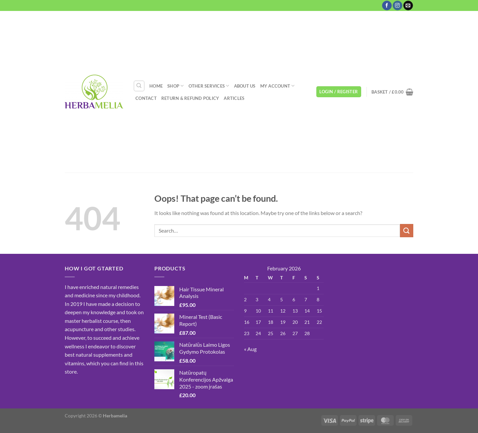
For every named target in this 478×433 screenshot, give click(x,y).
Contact (146, 98)
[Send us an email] (408, 6)
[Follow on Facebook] (387, 6)
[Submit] (406, 230)
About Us (245, 86)
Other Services (209, 86)
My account (277, 86)
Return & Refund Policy (190, 98)
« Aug (250, 349)
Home (156, 86)
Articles (234, 98)
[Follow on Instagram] (397, 6)
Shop (175, 86)
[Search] (139, 86)
